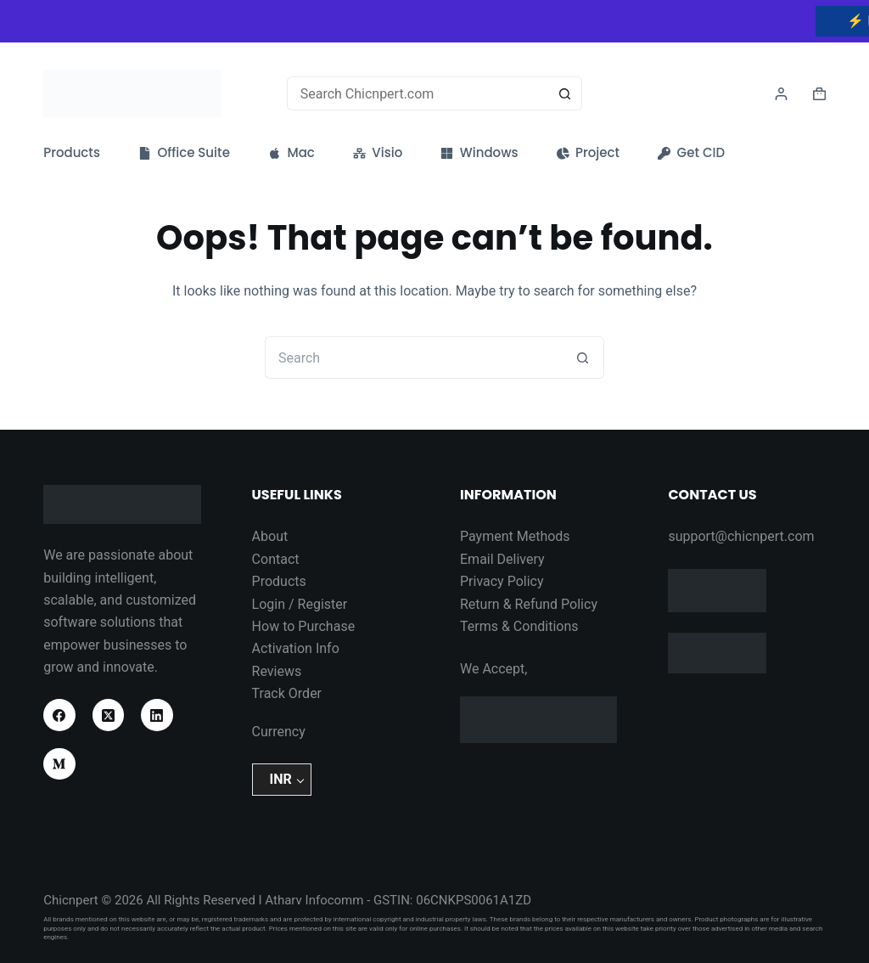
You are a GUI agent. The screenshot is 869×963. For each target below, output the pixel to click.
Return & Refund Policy (528, 604)
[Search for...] (418, 93)
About (270, 536)
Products (71, 152)
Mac (291, 152)
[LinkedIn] (157, 715)
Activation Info (295, 648)
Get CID (691, 152)
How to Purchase (304, 626)
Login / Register (300, 604)
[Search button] (565, 93)
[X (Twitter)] (109, 715)
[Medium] (59, 764)
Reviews (277, 671)
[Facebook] (59, 715)
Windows (479, 152)
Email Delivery (502, 559)
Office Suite (184, 152)
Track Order (287, 693)
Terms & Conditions (519, 626)
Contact (276, 559)
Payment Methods (515, 536)
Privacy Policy (502, 581)
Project (588, 152)
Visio (377, 152)
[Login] (781, 93)
